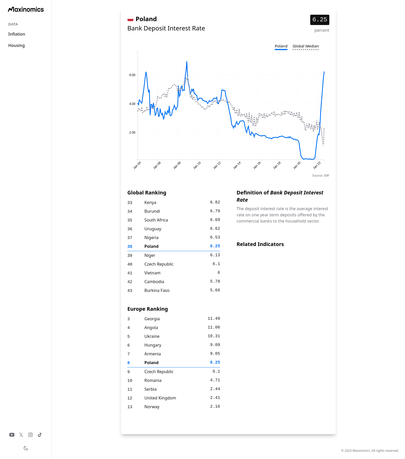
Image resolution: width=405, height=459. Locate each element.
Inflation (16, 34)
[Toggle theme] (25, 448)
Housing (16, 45)
